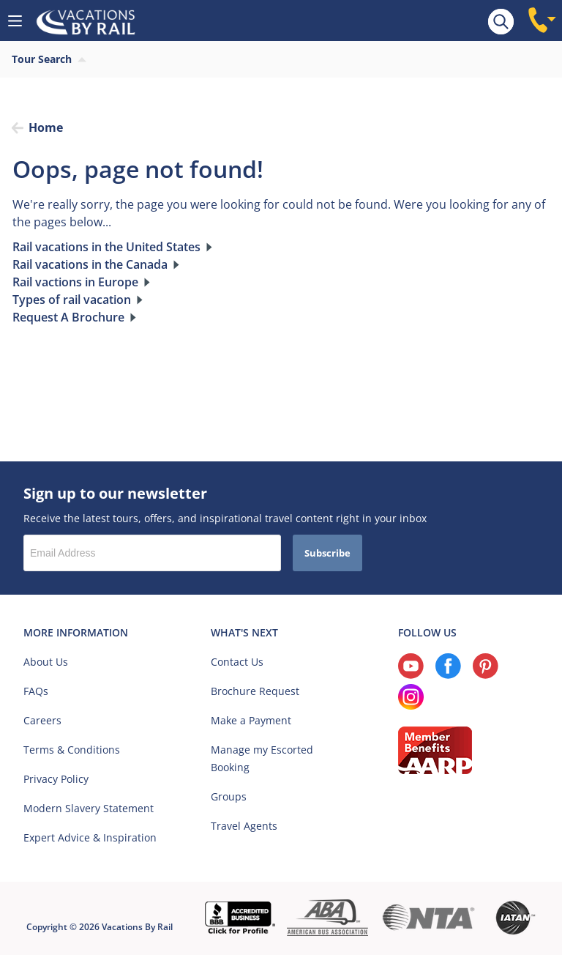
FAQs (35, 691)
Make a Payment (251, 720)
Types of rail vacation (71, 299)
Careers (42, 720)
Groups (229, 796)
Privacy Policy (56, 779)
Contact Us (237, 662)
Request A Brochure (68, 317)
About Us (45, 662)
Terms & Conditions (71, 750)
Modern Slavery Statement (88, 808)
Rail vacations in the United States (106, 247)
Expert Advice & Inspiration (90, 837)
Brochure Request (255, 691)
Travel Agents (244, 826)
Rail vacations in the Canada (90, 264)
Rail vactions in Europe (75, 282)
